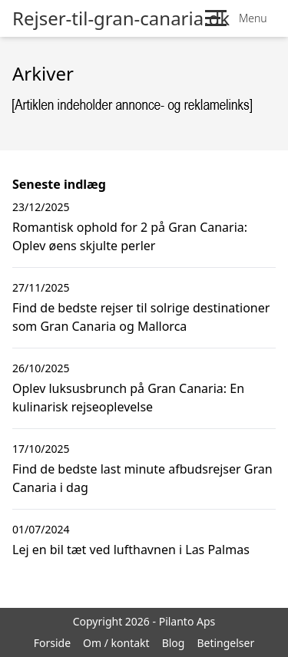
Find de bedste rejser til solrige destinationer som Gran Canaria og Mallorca (141, 317)
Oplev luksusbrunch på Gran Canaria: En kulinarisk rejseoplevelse (128, 397)
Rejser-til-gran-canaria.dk (121, 18)
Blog (173, 643)
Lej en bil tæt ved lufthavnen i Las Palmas (131, 549)
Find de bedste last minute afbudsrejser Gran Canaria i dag (142, 478)
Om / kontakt (116, 643)
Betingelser (225, 643)
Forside (52, 643)
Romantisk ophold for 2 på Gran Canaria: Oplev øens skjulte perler (129, 236)
